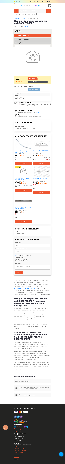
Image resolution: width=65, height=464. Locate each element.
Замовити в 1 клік (34, 89)
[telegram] (18, 417)
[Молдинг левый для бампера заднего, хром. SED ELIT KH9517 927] (23, 200)
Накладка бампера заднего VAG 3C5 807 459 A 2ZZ (22, 179)
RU (19, 1)
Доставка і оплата (33, 1)
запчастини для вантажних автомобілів (26, 288)
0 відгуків (26, 26)
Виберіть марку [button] (22, 35)
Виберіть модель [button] (23, 39)
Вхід (49, 1)
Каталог (16, 457)
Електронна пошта (21, 249)
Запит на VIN (17, 431)
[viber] (21, 417)
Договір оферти (18, 452)
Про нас (16, 459)
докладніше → (21, 107)
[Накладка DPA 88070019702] (41, 144)
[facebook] (15, 417)
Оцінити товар (19, 257)
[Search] (48, 11)
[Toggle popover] (61, 454)
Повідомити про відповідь (23, 255)
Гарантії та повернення (20, 450)
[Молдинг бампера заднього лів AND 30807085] (23, 144)
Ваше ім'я (18, 242)
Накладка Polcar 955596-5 (40, 178)
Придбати (32, 79)
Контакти (42, 1)
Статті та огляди (18, 455)
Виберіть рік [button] (21, 43)
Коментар (18, 263)
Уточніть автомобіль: (18, 30)
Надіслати (19, 272)
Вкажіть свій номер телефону (23, 86)
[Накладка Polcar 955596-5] (42, 171)
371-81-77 (28, 6)
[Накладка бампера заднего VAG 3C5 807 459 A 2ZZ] (23, 171)
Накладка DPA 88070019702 (41, 151)
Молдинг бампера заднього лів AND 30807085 (22, 151)
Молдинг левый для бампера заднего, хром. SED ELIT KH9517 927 (23, 208)
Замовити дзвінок (19, 429)
